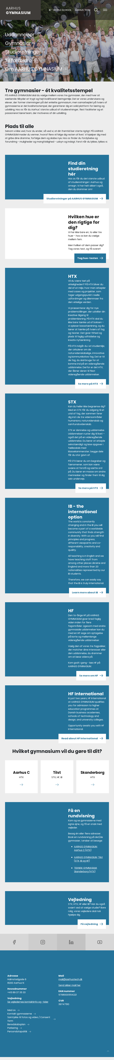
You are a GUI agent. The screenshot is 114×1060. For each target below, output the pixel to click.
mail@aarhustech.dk (70, 979)
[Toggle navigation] (105, 10)
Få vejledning (92, 924)
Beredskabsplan (16, 1024)
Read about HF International (82, 738)
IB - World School (60, 10)
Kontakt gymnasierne (19, 1013)
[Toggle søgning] (96, 10)
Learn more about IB (87, 592)
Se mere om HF (91, 675)
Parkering (12, 1028)
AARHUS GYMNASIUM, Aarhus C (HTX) (86, 848)
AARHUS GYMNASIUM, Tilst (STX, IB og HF (88, 859)
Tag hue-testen (90, 258)
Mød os (11, 1010)
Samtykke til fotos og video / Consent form (28, 1019)
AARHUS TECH (82, 10)
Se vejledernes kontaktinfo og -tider (27, 1002)
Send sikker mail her (69, 985)
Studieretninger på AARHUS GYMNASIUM (74, 198)
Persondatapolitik (17, 1031)
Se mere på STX (90, 488)
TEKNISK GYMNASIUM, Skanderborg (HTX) (85, 869)
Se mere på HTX (90, 384)
